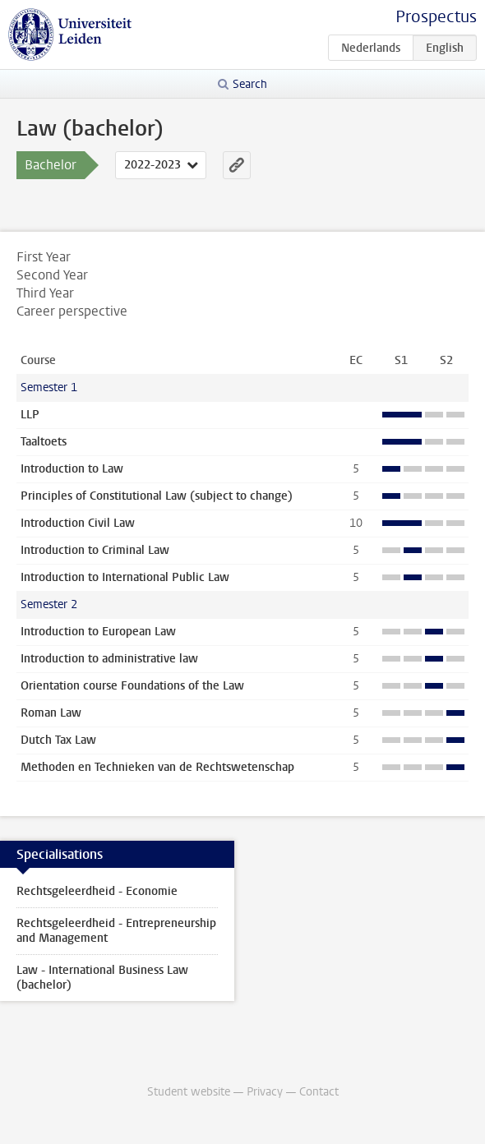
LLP (30, 414)
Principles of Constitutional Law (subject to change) (157, 496)
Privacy (265, 1092)
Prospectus (436, 17)
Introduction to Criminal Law (95, 550)
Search (250, 84)
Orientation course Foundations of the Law (132, 686)
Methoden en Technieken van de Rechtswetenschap (157, 767)
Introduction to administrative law (109, 659)
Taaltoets (44, 442)
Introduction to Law (72, 469)
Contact (319, 1092)
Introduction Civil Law (78, 523)
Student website (188, 1092)
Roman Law (51, 713)
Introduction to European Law (98, 631)
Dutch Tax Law (58, 740)
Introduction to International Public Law (125, 577)
